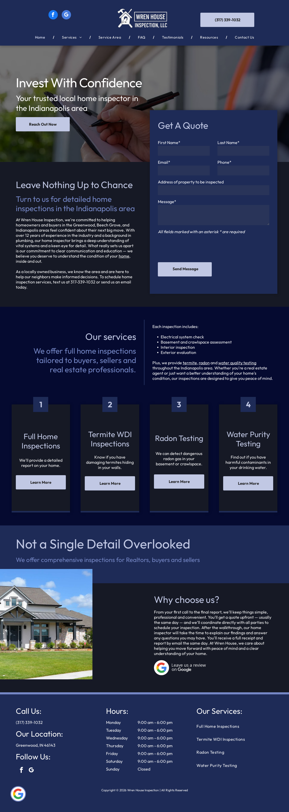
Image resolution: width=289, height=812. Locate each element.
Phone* (224, 162)
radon (204, 362)
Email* (164, 162)
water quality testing (237, 362)
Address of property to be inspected (191, 181)
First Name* (169, 142)
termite (190, 362)
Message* (167, 201)
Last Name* (228, 142)
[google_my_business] (66, 15)
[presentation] (197, 247)
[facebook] (53, 15)
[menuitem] (40, 37)
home (124, 256)
